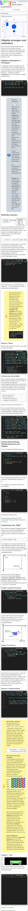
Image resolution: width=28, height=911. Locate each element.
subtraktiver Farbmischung (18, 832)
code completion (15, 301)
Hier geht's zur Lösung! (7, 907)
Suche (13, 9)
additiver (22, 830)
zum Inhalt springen (22, 1)
